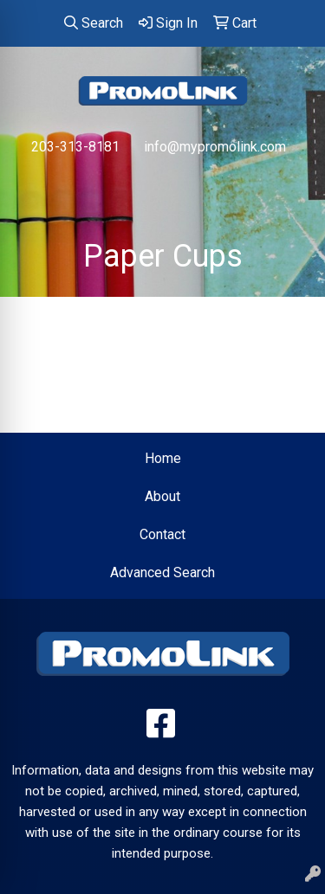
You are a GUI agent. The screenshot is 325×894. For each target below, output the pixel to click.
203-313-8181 (75, 146)
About (162, 496)
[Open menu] (290, 183)
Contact (162, 534)
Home (163, 458)
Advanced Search (162, 572)
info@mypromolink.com (215, 146)
